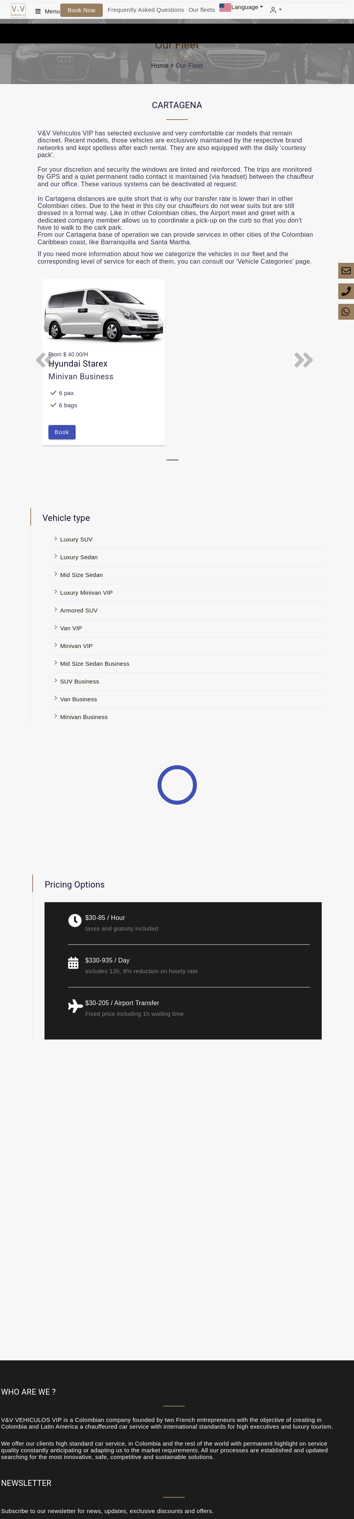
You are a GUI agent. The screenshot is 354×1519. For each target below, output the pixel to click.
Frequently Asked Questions (145, 9)
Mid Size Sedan (81, 574)
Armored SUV (79, 610)
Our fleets (202, 9)
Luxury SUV (76, 539)
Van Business (78, 699)
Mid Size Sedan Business (95, 663)
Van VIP (71, 628)
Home (160, 65)
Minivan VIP (76, 645)
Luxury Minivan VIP (86, 592)
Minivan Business (84, 717)
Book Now (81, 10)
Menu (52, 11)
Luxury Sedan (79, 557)
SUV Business (79, 681)
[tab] (172, 460)
